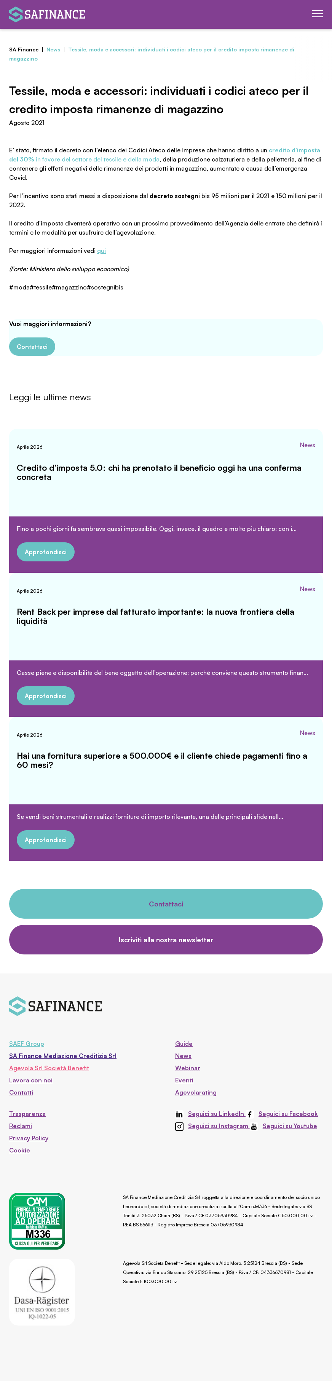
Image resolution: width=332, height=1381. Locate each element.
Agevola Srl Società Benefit (49, 1068)
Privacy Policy (28, 1138)
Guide (184, 1043)
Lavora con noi (31, 1080)
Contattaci (32, 346)
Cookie (19, 1150)
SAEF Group (26, 1043)
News (307, 445)
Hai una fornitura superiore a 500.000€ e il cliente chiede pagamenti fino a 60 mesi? (162, 760)
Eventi (184, 1080)
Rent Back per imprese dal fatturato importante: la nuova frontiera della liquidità (155, 616)
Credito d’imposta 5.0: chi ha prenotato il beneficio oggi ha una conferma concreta (159, 472)
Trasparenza (27, 1113)
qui (101, 250)
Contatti (21, 1092)
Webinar (187, 1068)
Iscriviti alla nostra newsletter (166, 939)
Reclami (20, 1126)
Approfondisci (46, 552)
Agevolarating (196, 1092)
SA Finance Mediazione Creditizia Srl (63, 1056)
